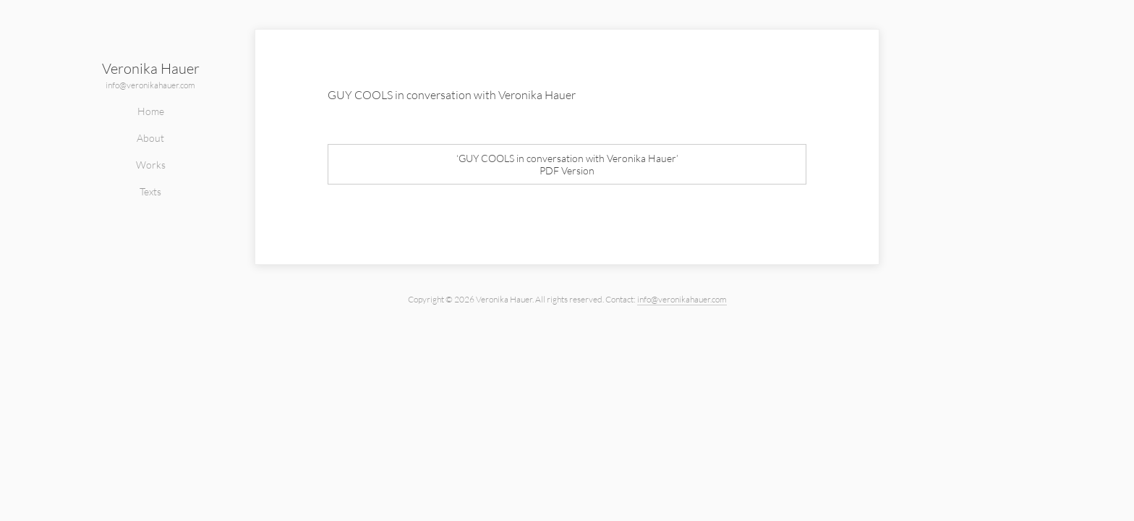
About (150, 138)
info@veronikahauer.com (150, 85)
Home (150, 111)
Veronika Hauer (151, 68)
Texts (150, 191)
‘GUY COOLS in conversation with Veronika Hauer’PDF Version (567, 164)
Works (151, 164)
